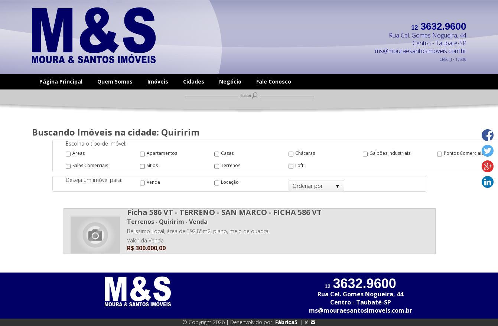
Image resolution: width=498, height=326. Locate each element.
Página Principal (60, 81)
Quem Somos (115, 81)
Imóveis (157, 81)
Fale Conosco (273, 81)
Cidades (193, 81)
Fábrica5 (286, 322)
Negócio (230, 81)
